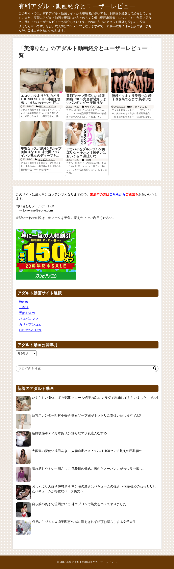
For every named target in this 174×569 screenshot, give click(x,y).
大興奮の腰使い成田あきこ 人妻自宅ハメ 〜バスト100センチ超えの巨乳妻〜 (87, 451)
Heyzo (23, 301)
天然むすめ (27, 313)
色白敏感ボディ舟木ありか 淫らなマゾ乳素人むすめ (69, 433)
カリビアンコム (30, 324)
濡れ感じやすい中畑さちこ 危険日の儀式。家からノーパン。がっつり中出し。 (89, 468)
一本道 (24, 307)
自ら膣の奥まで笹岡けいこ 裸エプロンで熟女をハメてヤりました (79, 504)
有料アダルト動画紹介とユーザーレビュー (77, 6)
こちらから (117, 194)
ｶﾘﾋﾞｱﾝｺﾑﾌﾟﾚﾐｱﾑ (30, 330)
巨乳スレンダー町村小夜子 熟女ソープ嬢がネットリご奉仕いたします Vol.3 (86, 415)
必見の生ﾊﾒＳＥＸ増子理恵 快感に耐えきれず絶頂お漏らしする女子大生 (84, 521)
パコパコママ (28, 318)
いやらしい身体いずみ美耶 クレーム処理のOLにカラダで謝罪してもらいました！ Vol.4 (95, 397)
